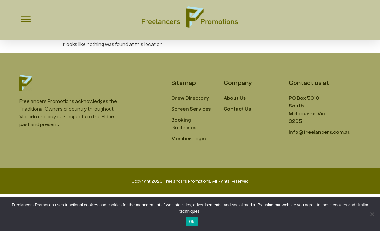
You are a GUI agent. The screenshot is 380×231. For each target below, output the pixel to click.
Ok (191, 221)
